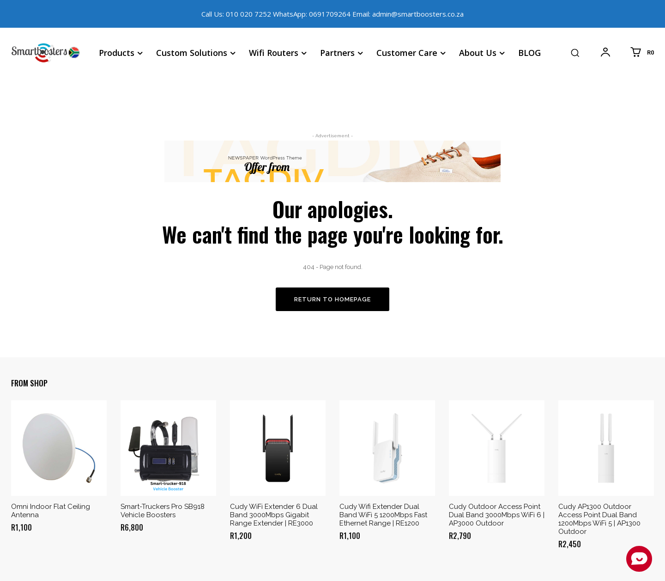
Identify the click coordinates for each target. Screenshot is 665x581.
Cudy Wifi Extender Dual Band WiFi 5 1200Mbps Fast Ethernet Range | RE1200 (383, 514)
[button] (575, 53)
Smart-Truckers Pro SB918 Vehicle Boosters (163, 510)
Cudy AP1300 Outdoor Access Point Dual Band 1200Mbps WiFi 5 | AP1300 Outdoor (599, 519)
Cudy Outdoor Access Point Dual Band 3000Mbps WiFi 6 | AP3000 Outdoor (496, 514)
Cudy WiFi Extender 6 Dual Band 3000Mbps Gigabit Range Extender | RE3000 (274, 514)
